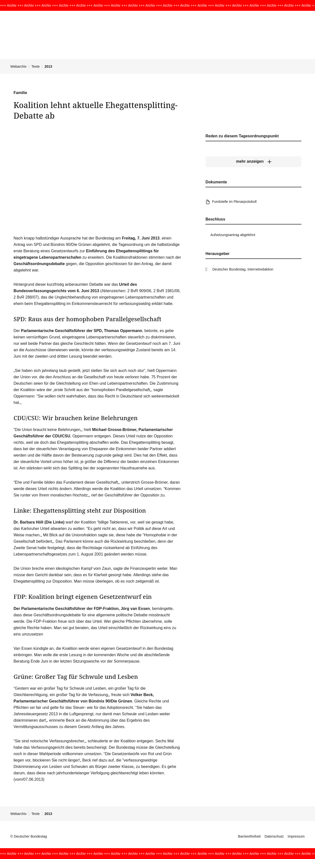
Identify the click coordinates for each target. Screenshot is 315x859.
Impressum (296, 836)
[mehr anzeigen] (253, 161)
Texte (36, 66)
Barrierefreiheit (249, 836)
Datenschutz (274, 836)
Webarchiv (18, 66)
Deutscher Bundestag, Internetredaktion (242, 269)
